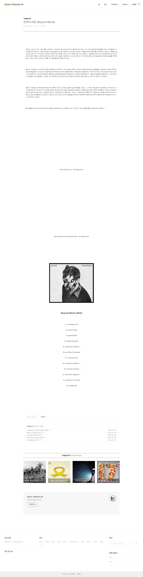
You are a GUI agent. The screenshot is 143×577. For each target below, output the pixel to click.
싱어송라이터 (74, 542)
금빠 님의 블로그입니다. (34, 500)
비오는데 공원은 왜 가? (34, 435)
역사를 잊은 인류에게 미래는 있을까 (37, 430)
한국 (53, 542)
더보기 (41, 545)
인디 (59, 542)
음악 (41, 542)
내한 (65, 542)
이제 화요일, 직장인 (33, 440)
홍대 (102, 542)
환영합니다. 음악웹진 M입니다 (13, 542)
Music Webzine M (13, 4)
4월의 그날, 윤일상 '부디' (34, 432)
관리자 (79, 574)
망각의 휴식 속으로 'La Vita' (35, 437)
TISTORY (72, 574)
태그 (105, 4)
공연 (83, 542)
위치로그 (125, 4)
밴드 (47, 542)
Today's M (29, 426)
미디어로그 (114, 4)
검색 (136, 543)
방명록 (134, 4)
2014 (89, 542)
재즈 (96, 542)
